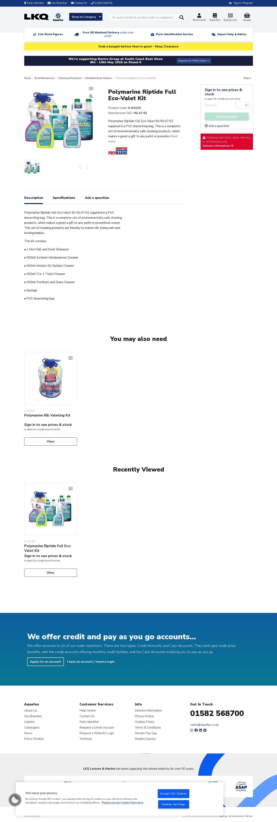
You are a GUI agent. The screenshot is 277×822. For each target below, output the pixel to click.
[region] (119, 799)
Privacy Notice (144, 716)
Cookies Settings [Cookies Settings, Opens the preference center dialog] (174, 804)
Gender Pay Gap (146, 733)
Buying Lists (230, 17)
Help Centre (88, 710)
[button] (15, 800)
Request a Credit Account (97, 727)
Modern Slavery (145, 739)
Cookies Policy (144, 722)
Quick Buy (215, 17)
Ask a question (217, 126)
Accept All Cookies (173, 793)
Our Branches (57, 3)
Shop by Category (86, 17)
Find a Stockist (34, 3)
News (28, 733)
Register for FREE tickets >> (194, 60)
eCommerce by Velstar (241, 816)
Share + (248, 78)
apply (210, 98)
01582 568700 (217, 713)
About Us (30, 710)
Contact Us (87, 716)
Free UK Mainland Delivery (108, 34)
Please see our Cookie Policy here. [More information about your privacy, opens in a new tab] (123, 803)
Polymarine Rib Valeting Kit (47, 415)
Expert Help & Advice (231, 34)
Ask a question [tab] (97, 198)
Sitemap (223, 816)
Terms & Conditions (148, 727)
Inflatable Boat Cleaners (98, 78)
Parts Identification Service (174, 34)
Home (27, 78)
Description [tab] (33, 198)
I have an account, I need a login (91, 662)
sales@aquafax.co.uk (204, 725)
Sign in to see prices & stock (223, 91)
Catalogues (32, 727)
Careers (29, 722)
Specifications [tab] (64, 198)
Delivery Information (218, 146)
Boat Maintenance (44, 78)
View (50, 441)
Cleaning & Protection (70, 78)
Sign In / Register (243, 3)
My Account (199, 17)
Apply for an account (45, 662)
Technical (86, 739)
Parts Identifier (89, 722)
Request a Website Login (97, 733)
